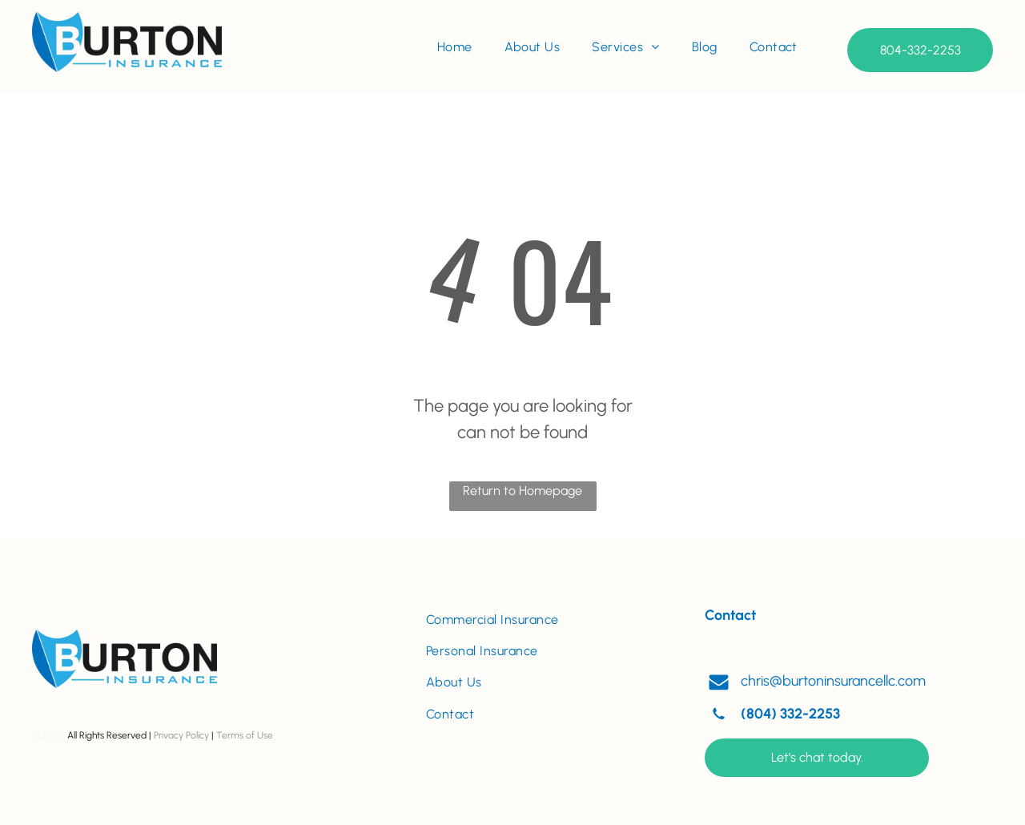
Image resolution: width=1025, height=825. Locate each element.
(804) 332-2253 (790, 713)
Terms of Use (244, 735)
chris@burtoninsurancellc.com (833, 681)
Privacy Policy (181, 735)
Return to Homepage (522, 490)
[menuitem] (454, 47)
